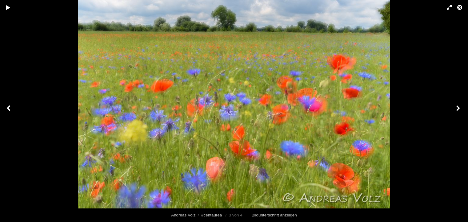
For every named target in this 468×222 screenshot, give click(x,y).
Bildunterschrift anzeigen (274, 215)
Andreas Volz (183, 215)
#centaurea (211, 215)
